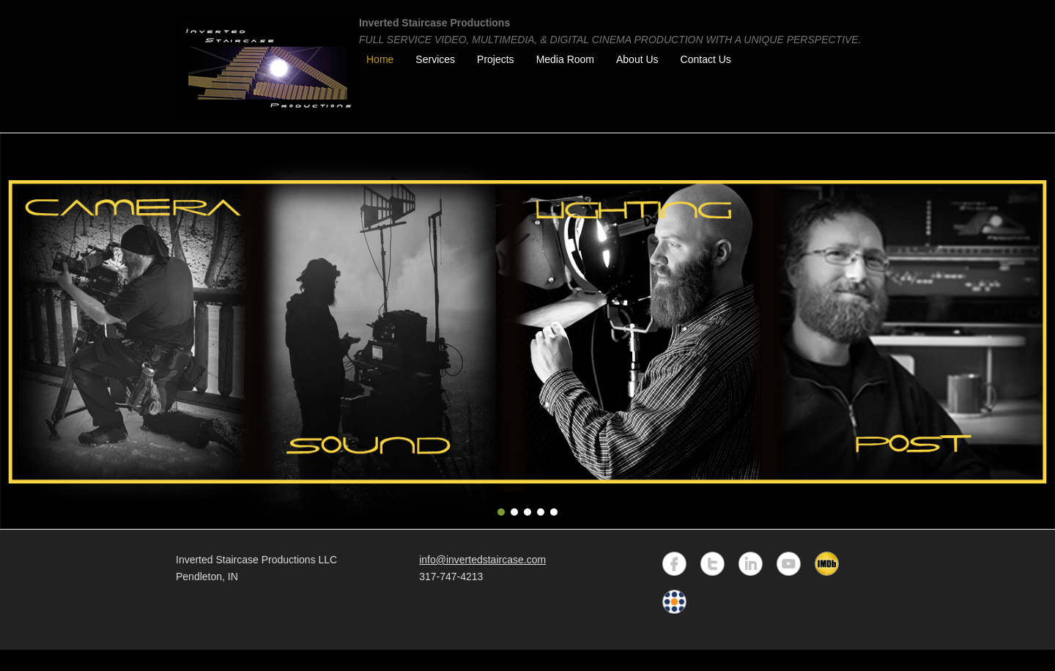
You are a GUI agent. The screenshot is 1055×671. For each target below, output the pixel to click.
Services (435, 59)
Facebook (674, 564)
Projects (495, 59)
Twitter (712, 564)
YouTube (789, 564)
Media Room (565, 59)
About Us (637, 59)
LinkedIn (750, 564)
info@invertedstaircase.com (482, 560)
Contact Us (706, 59)
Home (379, 59)
